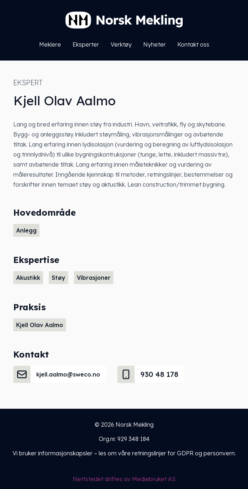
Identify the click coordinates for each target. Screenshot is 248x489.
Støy (58, 277)
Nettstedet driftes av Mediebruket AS (124, 479)
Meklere (50, 44)
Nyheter (154, 44)
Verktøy (121, 44)
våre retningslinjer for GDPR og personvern (176, 453)
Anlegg (26, 230)
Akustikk (28, 277)
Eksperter (85, 44)
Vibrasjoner (94, 277)
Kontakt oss (193, 44)
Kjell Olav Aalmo (39, 325)
